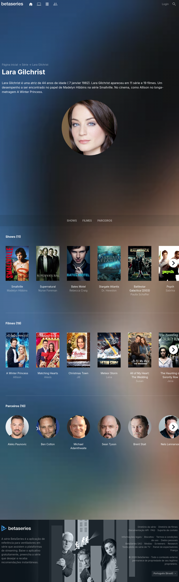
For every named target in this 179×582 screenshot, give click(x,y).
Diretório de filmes (168, 526)
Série (25, 64)
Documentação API (138, 530)
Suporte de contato (167, 530)
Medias (148, 543)
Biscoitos (149, 537)
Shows (72, 220)
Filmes (87, 220)
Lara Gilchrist (40, 64)
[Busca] (174, 4)
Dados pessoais (169, 540)
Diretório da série (147, 526)
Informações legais (132, 537)
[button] (17, 432)
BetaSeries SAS (134, 543)
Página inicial (10, 64)
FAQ (153, 530)
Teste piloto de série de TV (136, 547)
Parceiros (104, 220)
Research (173, 543)
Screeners (159, 543)
